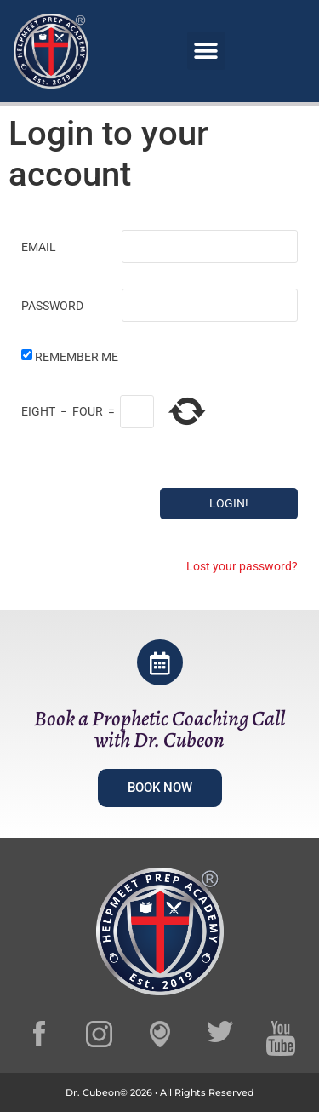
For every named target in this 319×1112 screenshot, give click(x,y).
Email (38, 247)
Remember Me (76, 357)
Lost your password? (242, 566)
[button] (206, 51)
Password (52, 306)
